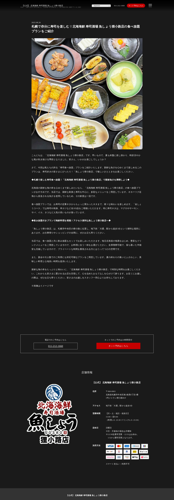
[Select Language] (98, 5)
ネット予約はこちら (134, 6)
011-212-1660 (116, 6)
